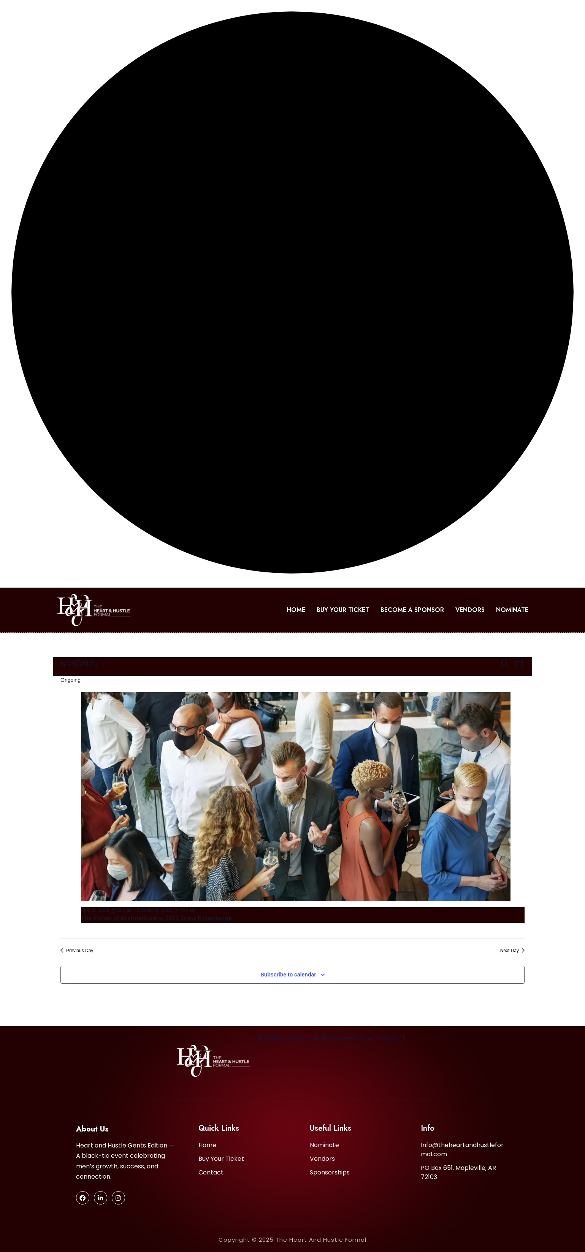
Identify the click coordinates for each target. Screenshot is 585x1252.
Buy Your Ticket (343, 609)
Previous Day (76, 950)
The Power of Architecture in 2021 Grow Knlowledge (156, 918)
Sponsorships (330, 1172)
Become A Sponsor (412, 609)
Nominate (512, 609)
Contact (211, 1172)
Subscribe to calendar (288, 974)
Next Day (512, 950)
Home (296, 609)
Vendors (470, 609)
